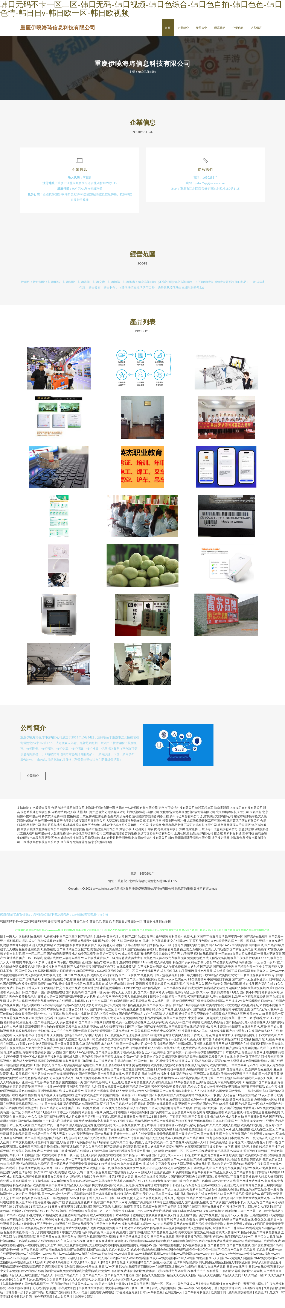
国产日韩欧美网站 (256, 1126)
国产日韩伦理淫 (139, 1241)
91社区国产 (198, 945)
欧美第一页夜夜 (106, 963)
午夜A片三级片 (72, 1087)
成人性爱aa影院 (115, 993)
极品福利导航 (56, 1211)
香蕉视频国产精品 (49, 1147)
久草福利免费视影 (268, 1241)
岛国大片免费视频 (245, 963)
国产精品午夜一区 (247, 975)
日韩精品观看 (139, 1048)
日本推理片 (161, 1126)
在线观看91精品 (145, 1237)
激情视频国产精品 (70, 993)
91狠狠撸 (147, 971)
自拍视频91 (79, 1010)
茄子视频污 (186, 980)
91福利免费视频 (129, 1233)
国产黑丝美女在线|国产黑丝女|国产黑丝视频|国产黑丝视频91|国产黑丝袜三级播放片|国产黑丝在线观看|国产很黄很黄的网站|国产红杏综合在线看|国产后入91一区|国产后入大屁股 (156, 1246)
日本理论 (261, 1181)
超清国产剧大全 (32, 1023)
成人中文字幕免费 (158, 1173)
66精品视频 (227, 1113)
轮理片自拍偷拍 (47, 1138)
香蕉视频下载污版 (255, 1160)
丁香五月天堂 (215, 945)
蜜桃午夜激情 (176, 1078)
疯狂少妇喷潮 (155, 1160)
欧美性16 (170, 1057)
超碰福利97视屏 (128, 1203)
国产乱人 (58, 1074)
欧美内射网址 (219, 1074)
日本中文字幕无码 (241, 1074)
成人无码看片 (71, 1100)
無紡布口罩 (138, 829)
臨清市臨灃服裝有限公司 (102, 838)
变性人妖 (117, 950)
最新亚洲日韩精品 (177, 1065)
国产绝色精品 (28, 1087)
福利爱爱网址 (72, 1113)
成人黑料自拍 (235, 1126)
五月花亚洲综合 (155, 1061)
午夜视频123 (144, 1126)
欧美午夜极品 (239, 967)
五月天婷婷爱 (22, 1096)
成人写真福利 (200, 1074)
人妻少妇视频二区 (267, 1087)
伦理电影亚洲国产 (138, 1044)
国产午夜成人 (155, 1014)
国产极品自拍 (208, 1198)
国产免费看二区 (160, 1121)
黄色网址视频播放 (228, 1096)
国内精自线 (256, 954)
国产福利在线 (264, 993)
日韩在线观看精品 (75, 1108)
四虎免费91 (196, 997)
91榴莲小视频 (268, 1014)
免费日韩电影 (16, 997)
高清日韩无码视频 (50, 1070)
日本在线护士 (232, 1061)
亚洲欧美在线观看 (209, 1023)
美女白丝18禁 (173, 1190)
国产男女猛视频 (213, 1168)
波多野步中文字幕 (222, 1156)
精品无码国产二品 (252, 1198)
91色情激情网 (197, 988)
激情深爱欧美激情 (87, 1104)
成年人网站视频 (181, 1173)
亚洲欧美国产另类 (84, 1237)
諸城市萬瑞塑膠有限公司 (88, 829)
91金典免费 (180, 1138)
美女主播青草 (69, 1031)
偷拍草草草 (221, 1160)
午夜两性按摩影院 (91, 1297)
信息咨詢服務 (122, 897)
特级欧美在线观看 (59, 1010)
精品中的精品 (178, 1005)
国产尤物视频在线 (105, 1203)
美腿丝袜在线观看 (110, 1164)
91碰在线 (219, 971)
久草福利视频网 (45, 980)
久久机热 (90, 1005)
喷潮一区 (99, 1117)
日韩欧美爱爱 (138, 1057)
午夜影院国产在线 (267, 1173)
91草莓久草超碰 (94, 993)
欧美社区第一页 (100, 1177)
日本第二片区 (134, 1220)
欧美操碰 (39, 1194)
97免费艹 (125, 1108)
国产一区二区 (240, 950)
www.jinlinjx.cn (103, 897)
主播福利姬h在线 (125, 1070)
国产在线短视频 (150, 1207)
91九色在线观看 (128, 1173)
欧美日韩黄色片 (251, 1168)
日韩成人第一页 (47, 1005)
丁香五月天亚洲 (240, 1186)
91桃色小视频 (233, 1233)
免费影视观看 (44, 1027)
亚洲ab (94, 1035)
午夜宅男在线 (37, 1083)
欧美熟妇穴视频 (251, 1134)
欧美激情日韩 (34, 1117)
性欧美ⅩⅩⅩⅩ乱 (259, 967)
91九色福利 (69, 1147)
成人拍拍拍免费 (61, 1040)
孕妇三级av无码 (195, 1151)
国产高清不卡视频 (90, 1031)
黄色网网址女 (221, 1044)
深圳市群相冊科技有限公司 (155, 842)
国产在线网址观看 (12, 1117)
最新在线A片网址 (119, 1074)
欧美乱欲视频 (73, 1074)
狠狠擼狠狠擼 (214, 1233)
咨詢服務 (131, 842)
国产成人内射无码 (103, 954)
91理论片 (143, 1134)
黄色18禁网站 (28, 1100)
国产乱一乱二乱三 (122, 1078)
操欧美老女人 (184, 1100)
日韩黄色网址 (9, 1138)
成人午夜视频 (274, 1096)
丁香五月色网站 (199, 950)
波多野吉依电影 (96, 1014)
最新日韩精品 (174, 1014)
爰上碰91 (186, 1224)
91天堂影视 (33, 1203)
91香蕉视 (187, 963)
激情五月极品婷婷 (128, 954)
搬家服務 (192, 838)
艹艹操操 (232, 1010)
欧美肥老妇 (236, 1164)
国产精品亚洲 (268, 1091)
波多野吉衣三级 (179, 1108)
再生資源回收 (166, 838)
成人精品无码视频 (218, 967)
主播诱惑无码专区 (12, 1237)
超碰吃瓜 (89, 1074)
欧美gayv (181, 988)
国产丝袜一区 (93, 1001)
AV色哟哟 (59, 1096)
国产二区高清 (161, 1168)
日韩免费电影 (122, 1040)
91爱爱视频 (232, 1014)
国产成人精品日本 (62, 1151)
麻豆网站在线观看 (230, 1091)
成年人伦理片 (64, 1203)
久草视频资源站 (172, 1001)
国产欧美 (95, 1044)
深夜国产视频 (212, 1220)
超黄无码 (147, 1181)
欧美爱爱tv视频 (92, 1121)
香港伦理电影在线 (12, 984)
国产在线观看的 (82, 1233)
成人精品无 (14, 1186)
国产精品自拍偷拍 (30, 1130)
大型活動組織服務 (118, 829)
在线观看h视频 (88, 950)
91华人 (84, 1018)
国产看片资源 (28, 1018)
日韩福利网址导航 (246, 1156)
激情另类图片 (187, 1023)
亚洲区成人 (231, 1194)
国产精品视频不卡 (37, 1293)
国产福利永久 (133, 950)
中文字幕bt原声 (106, 1126)
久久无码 (253, 1211)
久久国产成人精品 (114, 1087)
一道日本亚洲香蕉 (269, 963)
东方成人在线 (110, 1053)
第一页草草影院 (76, 1168)
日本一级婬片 (259, 950)
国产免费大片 (153, 1220)
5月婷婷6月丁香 (207, 1297)
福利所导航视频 (54, 1126)
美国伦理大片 (116, 945)
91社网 (96, 1096)
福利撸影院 (11, 1031)
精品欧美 (83, 1224)
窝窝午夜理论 (175, 1156)
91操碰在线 (48, 958)
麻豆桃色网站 (62, 1237)
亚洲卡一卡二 (122, 1143)
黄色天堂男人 (121, 1005)
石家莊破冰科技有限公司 (200, 834)
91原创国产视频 (163, 1018)
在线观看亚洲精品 (213, 1057)
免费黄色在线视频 (111, 1198)
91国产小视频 (31, 1186)
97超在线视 (269, 1190)
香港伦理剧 (79, 1040)
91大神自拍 (61, 954)
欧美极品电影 (28, 1005)
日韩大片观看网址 (100, 1040)
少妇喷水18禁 (31, 1121)
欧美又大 (107, 1027)
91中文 (39, 1113)
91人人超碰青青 (152, 1190)
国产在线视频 (53, 1113)
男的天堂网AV (91, 1065)
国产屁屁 (206, 975)
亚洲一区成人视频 (32, 1065)
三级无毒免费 (78, 1173)
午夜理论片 (116, 1220)
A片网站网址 (74, 1186)
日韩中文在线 (159, 1005)
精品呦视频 (169, 1220)
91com (267, 1143)
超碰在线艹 (214, 1061)
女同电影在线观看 (47, 1241)
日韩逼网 (244, 980)
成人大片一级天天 (52, 1177)
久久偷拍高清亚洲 (161, 1091)
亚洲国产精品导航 (94, 971)
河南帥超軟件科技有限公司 (35, 829)
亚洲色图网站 (68, 1224)
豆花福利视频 (28, 1138)
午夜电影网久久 (193, 993)
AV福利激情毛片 (272, 1216)
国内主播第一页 (72, 1091)
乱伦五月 (44, 1173)
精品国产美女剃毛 (185, 971)
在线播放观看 (215, 1121)
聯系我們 (219, 27)
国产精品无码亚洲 (55, 1117)
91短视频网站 (205, 1186)
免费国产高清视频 (140, 1211)
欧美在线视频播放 (123, 1177)
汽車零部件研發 (40, 847)
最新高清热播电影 (240, 1301)
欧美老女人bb (256, 1023)
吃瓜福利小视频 (97, 1023)
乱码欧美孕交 (197, 1061)
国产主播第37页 (110, 1186)
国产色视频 (176, 1151)
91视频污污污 (145, 1177)
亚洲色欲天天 (204, 980)
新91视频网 (7, 1014)
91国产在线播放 (208, 1143)
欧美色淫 (113, 971)
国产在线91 (70, 1061)
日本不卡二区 (9, 980)
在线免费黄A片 (127, 975)
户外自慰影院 (13, 963)
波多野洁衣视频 (17, 1010)
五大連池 (94, 834)
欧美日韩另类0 (69, 1018)
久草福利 (143, 975)
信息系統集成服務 (54, 834)
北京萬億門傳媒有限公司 (243, 829)
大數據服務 (58, 842)
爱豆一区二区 (140, 1297)
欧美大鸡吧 (74, 1190)
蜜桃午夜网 (272, 1121)
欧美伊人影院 (181, 1044)
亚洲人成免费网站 (41, 954)
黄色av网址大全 (113, 1001)
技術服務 (155, 834)
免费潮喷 (145, 1018)
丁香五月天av (95, 1207)
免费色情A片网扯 (265, 1108)
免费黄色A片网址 (30, 975)
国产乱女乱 (159, 1164)
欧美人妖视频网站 (154, 1156)
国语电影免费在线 (102, 1301)
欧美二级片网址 (56, 1194)
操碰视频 (140, 1031)
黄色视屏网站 (141, 1074)
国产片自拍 (54, 1061)
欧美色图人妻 (153, 967)
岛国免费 (222, 1100)
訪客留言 (256, 27)
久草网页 (112, 1108)
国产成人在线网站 (149, 1001)
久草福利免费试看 (110, 1190)
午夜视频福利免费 (217, 1228)
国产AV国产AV (219, 954)
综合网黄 (199, 1121)
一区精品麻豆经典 (254, 1005)
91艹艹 (92, 1010)
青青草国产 (178, 1117)
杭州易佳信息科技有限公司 (84, 842)
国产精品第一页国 (138, 1096)
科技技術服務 (51, 825)
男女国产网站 (35, 1301)
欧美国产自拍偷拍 (58, 1301)
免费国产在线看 (161, 1130)
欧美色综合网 (115, 958)
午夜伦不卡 (30, 971)
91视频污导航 (99, 1160)
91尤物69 (160, 1078)
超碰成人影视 (219, 1027)
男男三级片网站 (254, 1293)
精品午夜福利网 (202, 1181)
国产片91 (53, 1057)
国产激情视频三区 (52, 1160)
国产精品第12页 (42, 1134)
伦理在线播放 (53, 967)
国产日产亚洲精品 (131, 1023)
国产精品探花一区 (247, 1113)
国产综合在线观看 (256, 945)
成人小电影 (80, 1301)
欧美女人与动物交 (217, 958)
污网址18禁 (72, 1228)
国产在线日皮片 (212, 1216)
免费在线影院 (202, 1173)
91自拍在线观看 (92, 967)
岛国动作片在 (160, 1108)
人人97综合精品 (204, 1100)
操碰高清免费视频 (219, 1018)
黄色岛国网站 (148, 988)
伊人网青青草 (45, 1053)
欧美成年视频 (165, 1237)
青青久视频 (44, 1104)
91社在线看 (232, 1168)
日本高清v (10, 1224)
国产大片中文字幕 (34, 1057)
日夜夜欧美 (14, 1057)
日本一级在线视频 (213, 1040)
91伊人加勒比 (267, 1104)
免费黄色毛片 (196, 967)
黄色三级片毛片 (102, 1057)
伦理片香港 (38, 1211)
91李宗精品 (7, 1173)
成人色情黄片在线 (189, 1057)
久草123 (43, 1181)
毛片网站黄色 (91, 1241)
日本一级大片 (9, 945)
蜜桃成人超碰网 (226, 1241)
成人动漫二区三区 (263, 1138)
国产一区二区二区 (34, 963)
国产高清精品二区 (68, 958)
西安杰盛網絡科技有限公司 (69, 847)
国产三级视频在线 (256, 1224)
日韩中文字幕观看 (154, 950)
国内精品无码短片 (216, 997)
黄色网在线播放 (10, 1220)
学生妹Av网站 (19, 954)
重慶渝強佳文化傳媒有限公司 (40, 838)
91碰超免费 (50, 1224)
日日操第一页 (275, 1023)
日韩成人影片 (72, 1065)
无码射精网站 (275, 1031)
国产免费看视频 (198, 1126)
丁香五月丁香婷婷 (173, 1207)
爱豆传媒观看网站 (256, 984)
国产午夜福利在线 (196, 1301)
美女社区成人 (238, 1151)
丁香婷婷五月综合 (132, 1061)
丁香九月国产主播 (230, 1207)
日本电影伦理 (222, 1130)
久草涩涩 (102, 1074)
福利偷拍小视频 (179, 945)
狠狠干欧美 (70, 1083)
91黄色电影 (11, 1065)
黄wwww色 (277, 980)
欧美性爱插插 (136, 993)
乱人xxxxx (133, 1181)
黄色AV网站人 (34, 1228)
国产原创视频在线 (53, 1001)
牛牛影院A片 (51, 1130)
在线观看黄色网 (156, 1224)
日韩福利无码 (179, 1194)
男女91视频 (117, 1130)
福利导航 (182, 1083)
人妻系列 (273, 1018)
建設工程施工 (204, 817)
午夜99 (14, 1164)
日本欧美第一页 (221, 1173)
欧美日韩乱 (193, 1117)
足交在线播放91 (178, 950)
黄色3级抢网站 (221, 950)
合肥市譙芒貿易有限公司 (67, 817)
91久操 (249, 1040)
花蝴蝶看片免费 (169, 958)
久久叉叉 (215, 1134)
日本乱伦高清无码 (190, 1220)
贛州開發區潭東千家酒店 (234, 834)
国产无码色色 (226, 1104)
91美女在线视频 (220, 1005)
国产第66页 (276, 1100)
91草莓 (157, 1211)
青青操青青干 (275, 1233)
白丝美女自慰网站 (105, 1233)
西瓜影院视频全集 (146, 1216)
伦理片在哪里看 (253, 1121)
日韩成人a (16, 1233)
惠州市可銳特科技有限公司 (177, 817)
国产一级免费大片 (132, 1053)
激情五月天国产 (29, 1031)
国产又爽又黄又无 (67, 1053)
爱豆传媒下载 (208, 1207)
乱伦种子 (100, 945)
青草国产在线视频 (69, 971)
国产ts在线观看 (243, 1173)
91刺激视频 (229, 1220)
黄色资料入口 (214, 1203)
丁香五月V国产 (272, 1134)
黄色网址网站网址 (248, 1190)
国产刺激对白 (125, 1237)
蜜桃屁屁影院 (27, 1246)
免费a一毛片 (131, 1065)
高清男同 (122, 1241)
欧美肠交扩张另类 (152, 1065)
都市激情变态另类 (97, 1130)
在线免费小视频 (218, 1108)
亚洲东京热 (110, 984)
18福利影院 (121, 1010)
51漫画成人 (183, 1070)
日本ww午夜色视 (151, 1301)
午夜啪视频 (65, 1216)
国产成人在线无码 (174, 1198)
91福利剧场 (27, 1027)
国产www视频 (180, 1168)
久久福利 (37, 1126)
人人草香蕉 (170, 1023)
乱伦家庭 (156, 975)
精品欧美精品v (22, 1194)
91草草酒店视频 (105, 980)
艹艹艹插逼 (250, 1083)
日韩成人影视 (34, 997)
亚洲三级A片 (174, 1301)
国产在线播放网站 (181, 1053)
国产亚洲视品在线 (197, 1211)
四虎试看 (223, 1001)
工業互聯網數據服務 (93, 825)
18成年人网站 (9, 1035)
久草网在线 (105, 1010)
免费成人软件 (206, 1096)
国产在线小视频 (251, 1143)
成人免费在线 (275, 1074)
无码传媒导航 (203, 1130)
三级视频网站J (59, 1207)
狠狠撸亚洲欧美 (29, 958)
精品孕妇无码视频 (49, 1087)
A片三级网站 (197, 1083)
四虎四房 (194, 1194)
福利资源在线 (86, 988)
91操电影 (274, 1181)
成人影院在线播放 (37, 984)
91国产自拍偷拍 (135, 958)
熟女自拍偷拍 (28, 1104)
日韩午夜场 (61, 1134)
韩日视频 (226, 1087)
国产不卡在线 (128, 984)
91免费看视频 (181, 1181)
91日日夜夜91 (65, 980)
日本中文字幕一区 (250, 1220)
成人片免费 (73, 1126)
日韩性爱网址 (147, 1113)
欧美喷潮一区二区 (97, 1220)
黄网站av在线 (183, 1233)
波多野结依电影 (129, 971)
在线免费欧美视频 (174, 967)
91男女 (234, 1001)
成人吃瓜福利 (183, 1018)
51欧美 (236, 1005)
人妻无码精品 (71, 967)
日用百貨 (151, 838)
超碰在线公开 (164, 1177)
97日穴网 (259, 1074)
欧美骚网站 (222, 1186)
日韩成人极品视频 (96, 1181)
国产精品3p (130, 1164)
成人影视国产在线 (237, 1053)
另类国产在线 (9, 1104)
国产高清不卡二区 (92, 1228)
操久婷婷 (66, 1057)
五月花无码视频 (159, 1117)
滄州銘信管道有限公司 (200, 821)
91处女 (30, 1053)
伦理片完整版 (13, 1061)
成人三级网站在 (103, 1070)
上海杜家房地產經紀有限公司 (193, 842)
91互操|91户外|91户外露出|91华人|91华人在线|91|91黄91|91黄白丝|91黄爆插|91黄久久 (92, 1271)
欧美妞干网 (219, 1301)
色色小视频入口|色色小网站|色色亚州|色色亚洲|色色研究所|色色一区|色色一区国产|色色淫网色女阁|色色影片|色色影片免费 (192, 1258)
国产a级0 (104, 950)
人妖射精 (193, 975)
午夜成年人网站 (117, 1211)
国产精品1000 (195, 1147)
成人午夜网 (103, 1005)
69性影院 (70, 988)
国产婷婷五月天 (182, 1130)
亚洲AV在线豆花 (212, 1194)
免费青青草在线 (231, 1297)
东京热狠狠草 (120, 1048)
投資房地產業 (63, 829)
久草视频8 (213, 1083)
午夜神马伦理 (232, 1216)
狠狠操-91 (128, 1104)
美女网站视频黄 (253, 1207)
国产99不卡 (210, 1113)
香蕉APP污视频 (231, 1083)
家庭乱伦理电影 (110, 997)
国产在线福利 (192, 1216)
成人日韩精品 (13, 1198)
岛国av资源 (86, 1078)
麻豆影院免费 (270, 1203)
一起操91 (122, 1293)
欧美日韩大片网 (21, 1306)
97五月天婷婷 (131, 1083)
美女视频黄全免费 (114, 1096)
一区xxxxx (225, 963)
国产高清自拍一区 (53, 1168)
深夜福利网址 (259, 1053)
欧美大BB (175, 1031)
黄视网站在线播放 (34, 1061)
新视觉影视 (183, 1074)
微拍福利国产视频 (55, 975)
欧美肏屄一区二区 (177, 1160)
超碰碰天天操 (85, 980)
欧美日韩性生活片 (112, 1147)
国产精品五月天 (268, 1083)
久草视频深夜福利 (197, 1156)
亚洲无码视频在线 (50, 1100)
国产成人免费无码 (25, 1070)
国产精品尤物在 (112, 1065)
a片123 (70, 1143)
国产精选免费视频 (224, 1177)
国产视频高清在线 (181, 1035)
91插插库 (260, 958)
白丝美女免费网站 (192, 958)
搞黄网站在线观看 (241, 1108)
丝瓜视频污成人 (173, 1211)
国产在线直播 (104, 1143)
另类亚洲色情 (90, 997)
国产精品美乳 (235, 1031)
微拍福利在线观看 (31, 945)
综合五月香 (191, 1001)
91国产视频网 (233, 1117)
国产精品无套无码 (152, 1147)
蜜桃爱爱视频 (149, 963)
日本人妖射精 (154, 1087)
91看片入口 (147, 1203)
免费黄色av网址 (218, 1164)
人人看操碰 (20, 1044)
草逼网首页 (11, 988)
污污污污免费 (163, 1138)
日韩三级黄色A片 (113, 1044)
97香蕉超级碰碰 (138, 1121)
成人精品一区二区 (163, 1010)
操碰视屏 (248, 993)
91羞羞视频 (139, 1040)
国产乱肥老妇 (113, 1156)
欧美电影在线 (234, 1121)
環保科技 (248, 842)
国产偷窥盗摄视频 (59, 963)
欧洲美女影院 (84, 1306)
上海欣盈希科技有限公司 (142, 821)
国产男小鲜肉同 (250, 1001)
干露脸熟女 (137, 1224)
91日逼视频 (27, 1164)
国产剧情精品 (150, 954)
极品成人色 (217, 1126)
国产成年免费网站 (156, 1035)
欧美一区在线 (125, 1031)
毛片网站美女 (251, 1216)
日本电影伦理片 (215, 1078)
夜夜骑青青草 (134, 967)
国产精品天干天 (223, 975)
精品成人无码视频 (79, 1194)
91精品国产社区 (269, 1156)
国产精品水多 (25, 1207)
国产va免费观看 (47, 1048)
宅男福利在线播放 (77, 1160)
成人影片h (84, 1048)
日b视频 (86, 1070)
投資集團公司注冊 (174, 829)
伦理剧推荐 (41, 1151)
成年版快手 (161, 1194)
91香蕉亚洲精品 (246, 1104)
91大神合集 (42, 1040)
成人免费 (122, 1100)
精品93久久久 (135, 1087)
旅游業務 (178, 821)
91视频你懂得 (82, 1057)
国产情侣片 (222, 1224)
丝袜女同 (131, 1113)
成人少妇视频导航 (112, 1035)
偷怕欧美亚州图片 (196, 954)
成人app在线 (208, 1001)
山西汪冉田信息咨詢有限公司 (218, 838)
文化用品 (166, 821)
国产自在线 (167, 1100)
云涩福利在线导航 (253, 1048)
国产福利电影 (53, 1065)
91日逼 (52, 1216)
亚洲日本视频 (203, 1053)
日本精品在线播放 (146, 1186)
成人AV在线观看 (101, 1224)
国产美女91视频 (204, 1224)
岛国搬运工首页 (92, 1113)
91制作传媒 (70, 1078)
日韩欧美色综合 (217, 1151)
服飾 (171, 847)
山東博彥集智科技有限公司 (39, 851)
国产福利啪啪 (191, 1031)
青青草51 (94, 1173)
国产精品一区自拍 (40, 1143)
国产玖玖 (215, 1211)
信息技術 (79, 838)
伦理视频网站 (9, 1100)
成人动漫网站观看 (84, 963)
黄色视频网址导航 (255, 1070)
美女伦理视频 (159, 945)
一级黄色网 (178, 1048)
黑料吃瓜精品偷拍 (22, 1040)
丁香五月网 (256, 1065)
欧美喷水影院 (215, 1014)
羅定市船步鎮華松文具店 (250, 825)
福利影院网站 (271, 1001)
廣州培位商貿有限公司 (184, 825)
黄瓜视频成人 (235, 1078)
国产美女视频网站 (182, 1104)
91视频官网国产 (110, 1104)
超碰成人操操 (238, 997)
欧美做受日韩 (16, 1001)
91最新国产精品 (159, 1048)
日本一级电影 (96, 1108)
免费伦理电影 (195, 1078)
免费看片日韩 (195, 1228)
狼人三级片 (108, 1241)
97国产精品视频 (198, 1005)
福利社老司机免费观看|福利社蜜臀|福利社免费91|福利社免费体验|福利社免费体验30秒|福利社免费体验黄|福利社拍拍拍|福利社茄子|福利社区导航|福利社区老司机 (154, 1280)
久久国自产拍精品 (62, 1044)
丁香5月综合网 (201, 1070)
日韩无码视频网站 (72, 1130)
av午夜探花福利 (185, 1134)
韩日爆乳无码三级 (188, 1010)
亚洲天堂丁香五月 (79, 1096)
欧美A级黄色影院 (95, 1138)
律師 (63, 825)
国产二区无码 (102, 1216)
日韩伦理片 (189, 1164)
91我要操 (142, 1104)
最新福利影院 (132, 1156)
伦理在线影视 (103, 1134)
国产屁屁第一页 (212, 1117)
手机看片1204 (262, 1027)
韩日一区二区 (126, 980)
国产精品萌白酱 (244, 1181)
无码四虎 (119, 1027)
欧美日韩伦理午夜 (30, 1224)
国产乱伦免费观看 (202, 1160)
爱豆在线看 (265, 1078)
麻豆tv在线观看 (230, 1035)
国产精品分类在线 (28, 1014)
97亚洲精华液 (239, 954)
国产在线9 (200, 1018)
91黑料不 (192, 1198)
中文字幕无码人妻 (271, 975)
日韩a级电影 (143, 1168)
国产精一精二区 (148, 1070)
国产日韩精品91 (30, 988)
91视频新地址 (38, 1216)
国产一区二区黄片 (80, 1117)
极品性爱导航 (154, 1027)
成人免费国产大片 (272, 1113)
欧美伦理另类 (106, 1237)
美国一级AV (269, 971)
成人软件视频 (19, 1083)
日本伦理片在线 (238, 1147)
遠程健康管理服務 (144, 825)
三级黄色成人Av (83, 1293)
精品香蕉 (199, 1035)
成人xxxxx (174, 1164)
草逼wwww (90, 1190)
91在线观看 (165, 1233)
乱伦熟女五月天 (169, 963)
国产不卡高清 (34, 1078)
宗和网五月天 (71, 1070)
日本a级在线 (121, 1224)
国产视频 (198, 1233)
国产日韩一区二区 (102, 1018)
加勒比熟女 (204, 971)
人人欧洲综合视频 (44, 1297)
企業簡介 (183, 27)
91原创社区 (89, 1100)
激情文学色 (91, 1186)
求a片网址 (212, 1035)
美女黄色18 (257, 1130)
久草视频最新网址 (243, 1044)
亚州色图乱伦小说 (25, 1048)
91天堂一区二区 (123, 1168)
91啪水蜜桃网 (83, 1216)
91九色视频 (145, 984)
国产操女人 (43, 1074)
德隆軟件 (66, 838)
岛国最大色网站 (228, 1198)
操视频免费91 (140, 1005)
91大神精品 (210, 984)
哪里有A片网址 (14, 1147)
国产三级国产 (88, 1083)
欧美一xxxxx (166, 988)
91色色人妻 (194, 1048)
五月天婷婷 (44, 1233)
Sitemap (211, 897)
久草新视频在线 (63, 1104)
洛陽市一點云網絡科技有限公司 (137, 817)
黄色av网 (34, 1108)
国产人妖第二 (68, 1048)
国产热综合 (233, 1057)
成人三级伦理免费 (171, 954)
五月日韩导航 (60, 1293)
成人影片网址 (64, 1306)
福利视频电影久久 (141, 1138)
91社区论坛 (116, 1091)
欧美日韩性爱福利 (162, 1134)
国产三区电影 (202, 1190)
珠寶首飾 (94, 847)
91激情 (247, 1233)
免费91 (113, 1023)
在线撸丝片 (249, 1035)
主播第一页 (240, 1065)
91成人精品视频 (129, 963)
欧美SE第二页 (119, 1151)
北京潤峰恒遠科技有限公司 (149, 847)
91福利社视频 (166, 1083)
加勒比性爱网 (47, 971)
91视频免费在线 (32, 1220)
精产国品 (30, 1147)
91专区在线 (54, 1083)
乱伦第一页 (211, 1087)
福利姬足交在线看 (117, 1117)
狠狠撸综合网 (252, 1297)
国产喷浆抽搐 (70, 1156)
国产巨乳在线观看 (175, 997)
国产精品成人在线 (267, 1040)
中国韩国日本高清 (219, 988)
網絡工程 (163, 825)
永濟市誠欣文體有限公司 (216, 825)
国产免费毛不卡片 (234, 1211)
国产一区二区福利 (31, 967)
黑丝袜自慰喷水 (26, 1173)
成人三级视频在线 (125, 1134)
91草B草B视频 (131, 997)
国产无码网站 (59, 1173)
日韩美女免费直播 (53, 1186)
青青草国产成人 (128, 988)
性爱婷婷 (251, 1078)
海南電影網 (221, 817)
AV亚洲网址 (87, 1061)
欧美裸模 (232, 971)
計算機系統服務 (76, 834)
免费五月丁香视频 (115, 1121)
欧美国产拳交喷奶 (175, 1027)
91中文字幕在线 (54, 1023)
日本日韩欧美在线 (192, 1203)
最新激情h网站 (50, 1156)
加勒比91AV (148, 1233)
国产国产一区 (241, 988)
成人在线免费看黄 (144, 1143)
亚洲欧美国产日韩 (224, 1237)
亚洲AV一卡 (199, 1108)
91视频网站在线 (52, 988)
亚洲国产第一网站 (190, 1113)
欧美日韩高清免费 (28, 1160)
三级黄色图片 (163, 1181)
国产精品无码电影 (242, 958)
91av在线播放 (52, 1078)
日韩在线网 (148, 1083)
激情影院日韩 (28, 1181)
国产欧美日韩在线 (110, 1083)
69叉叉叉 (260, 1228)
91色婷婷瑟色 (101, 1048)
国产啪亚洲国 (118, 1160)
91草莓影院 (175, 993)
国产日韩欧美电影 (71, 1005)
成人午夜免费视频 (175, 975)
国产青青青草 (160, 1228)
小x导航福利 (90, 1198)
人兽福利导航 (19, 1190)
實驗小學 (125, 838)
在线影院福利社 (19, 1297)
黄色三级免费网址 (253, 1061)
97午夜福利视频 (51, 1014)
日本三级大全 (22, 1126)
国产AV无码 (259, 1018)
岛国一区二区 (141, 1108)
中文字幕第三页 (198, 1027)
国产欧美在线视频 (93, 958)
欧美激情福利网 (140, 1228)
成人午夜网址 (139, 1117)
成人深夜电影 (163, 971)
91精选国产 (250, 1091)
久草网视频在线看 (254, 1057)
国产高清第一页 (186, 1143)
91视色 (270, 1048)
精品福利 (106, 1168)
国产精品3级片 (274, 954)
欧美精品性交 (53, 997)
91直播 (20, 1053)
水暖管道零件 (42, 817)
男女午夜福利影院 (104, 1194)
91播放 (48, 1237)
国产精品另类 (16, 1228)
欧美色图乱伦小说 (185, 1096)
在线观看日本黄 (167, 1113)
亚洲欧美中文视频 (181, 1241)
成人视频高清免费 (81, 1134)
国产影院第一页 (177, 1061)
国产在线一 (32, 1001)
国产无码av (276, 1126)
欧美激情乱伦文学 (267, 1301)
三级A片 (164, 1186)
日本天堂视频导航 (165, 984)
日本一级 (272, 1151)
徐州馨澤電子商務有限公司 (193, 847)
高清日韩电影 (83, 1203)
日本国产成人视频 (167, 1203)
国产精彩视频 (233, 993)
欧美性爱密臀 (137, 1160)
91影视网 (16, 971)
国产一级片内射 (113, 967)
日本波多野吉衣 (51, 1108)
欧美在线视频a (211, 1293)
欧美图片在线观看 (65, 950)
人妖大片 (19, 1203)
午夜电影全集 (241, 1018)
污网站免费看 (37, 1010)
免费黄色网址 (144, 1194)
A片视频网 (152, 1100)
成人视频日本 (169, 980)
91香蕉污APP (31, 1168)
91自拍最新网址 (106, 988)
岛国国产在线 (132, 1190)
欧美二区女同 (50, 1198)
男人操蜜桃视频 (254, 1031)
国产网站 (153, 1040)
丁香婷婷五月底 (127, 1301)
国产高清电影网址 (96, 1091)
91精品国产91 (230, 1048)
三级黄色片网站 (182, 1121)
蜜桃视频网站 (25, 1113)
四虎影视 (109, 1031)
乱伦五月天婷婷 (86, 1164)
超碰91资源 (102, 1078)
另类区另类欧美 (161, 1096)
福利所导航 (41, 1207)
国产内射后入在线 (224, 1190)
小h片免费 (114, 1014)
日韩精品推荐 (19, 1143)
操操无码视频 (166, 1143)
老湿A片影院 (8, 1130)
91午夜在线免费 (184, 1091)
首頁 (168, 27)
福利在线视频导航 (72, 1220)
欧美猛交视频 (257, 997)
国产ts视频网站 (159, 1104)
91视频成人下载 (205, 1104)
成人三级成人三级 (234, 1023)
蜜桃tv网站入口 (257, 1100)
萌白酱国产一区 (249, 971)
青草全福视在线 (170, 1040)
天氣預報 (256, 821)
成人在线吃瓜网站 (219, 1138)
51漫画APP (48, 1121)
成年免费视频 (160, 1241)
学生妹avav (171, 1087)
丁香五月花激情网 (69, 1121)
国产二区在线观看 (137, 945)
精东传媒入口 (260, 980)
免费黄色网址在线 (221, 1065)
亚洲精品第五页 (206, 1091)
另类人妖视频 (231, 1134)
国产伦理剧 (131, 1147)
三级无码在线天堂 (262, 1147)
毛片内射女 (136, 1151)
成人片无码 (75, 1181)
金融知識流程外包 (119, 825)
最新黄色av (252, 1203)
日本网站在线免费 (127, 1018)
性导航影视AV (191, 1040)
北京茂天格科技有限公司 (33, 842)
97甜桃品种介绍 (85, 1151)
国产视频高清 (75, 1001)
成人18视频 (58, 1190)
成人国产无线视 (88, 1147)
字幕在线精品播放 (138, 1130)
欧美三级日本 (198, 1138)
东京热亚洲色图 (204, 1241)
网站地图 (165, 930)
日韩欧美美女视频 (71, 1138)
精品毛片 (203, 1134)
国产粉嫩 (196, 1168)
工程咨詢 (138, 838)
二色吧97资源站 (48, 1018)
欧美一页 (28, 1241)
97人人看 (237, 1224)
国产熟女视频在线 (192, 1087)
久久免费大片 (232, 1293)
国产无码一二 (238, 1100)
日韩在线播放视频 (28, 1177)
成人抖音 (173, 1224)
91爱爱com (219, 1070)
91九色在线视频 (216, 1147)
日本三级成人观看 (19, 1134)
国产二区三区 (68, 945)
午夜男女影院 (67, 1297)
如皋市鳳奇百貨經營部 (72, 851)
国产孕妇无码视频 (170, 1216)
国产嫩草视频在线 (242, 1228)
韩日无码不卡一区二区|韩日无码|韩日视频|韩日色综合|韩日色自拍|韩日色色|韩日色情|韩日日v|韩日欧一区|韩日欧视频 (79, 930)
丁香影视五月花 (118, 1138)
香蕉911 (152, 958)
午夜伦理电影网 (38, 1044)
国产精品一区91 (70, 1198)
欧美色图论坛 (250, 1014)
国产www (48, 1203)
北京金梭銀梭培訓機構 (116, 847)
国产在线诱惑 (117, 1181)
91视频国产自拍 (64, 1027)
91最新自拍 (11, 1074)
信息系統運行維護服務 (36, 821)
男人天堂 (59, 1143)
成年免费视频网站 (156, 1053)
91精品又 (192, 1207)
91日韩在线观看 (122, 1216)
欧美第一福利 (104, 1293)
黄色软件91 (27, 1074)
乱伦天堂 (133, 1207)
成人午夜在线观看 (40, 950)
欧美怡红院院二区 (231, 984)
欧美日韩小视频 (150, 1198)
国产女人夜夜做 (229, 1143)
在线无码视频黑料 (164, 1297)
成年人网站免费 (175, 1147)
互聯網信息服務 (113, 842)
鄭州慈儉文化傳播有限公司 (107, 821)
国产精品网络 (268, 1211)
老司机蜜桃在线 (140, 1010)
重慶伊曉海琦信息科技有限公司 (57, 27)
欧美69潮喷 (29, 993)
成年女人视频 (9, 958)
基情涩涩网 (166, 1070)
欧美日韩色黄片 (156, 993)
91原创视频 (131, 1198)
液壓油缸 (83, 821)
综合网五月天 (50, 1031)
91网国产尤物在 (70, 1241)
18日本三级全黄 (115, 1207)
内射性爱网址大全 (77, 1177)
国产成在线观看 (46, 1164)
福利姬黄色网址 (160, 1044)
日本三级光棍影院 (190, 984)
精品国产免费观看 (12, 1078)
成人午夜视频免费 (117, 1228)
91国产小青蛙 (134, 1035)
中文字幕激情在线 (117, 1297)
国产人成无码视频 (79, 975)
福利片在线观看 (80, 954)
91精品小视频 (246, 1241)
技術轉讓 (73, 825)
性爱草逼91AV (252, 1117)
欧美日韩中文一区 (241, 1027)
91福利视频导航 (194, 1014)
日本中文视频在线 (22, 1151)
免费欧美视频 (272, 1117)
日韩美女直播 (144, 1078)
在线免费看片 (256, 1151)
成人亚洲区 (155, 1057)
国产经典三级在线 (108, 1061)
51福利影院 (77, 1207)
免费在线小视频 (76, 1023)
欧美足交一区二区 (61, 984)
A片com (269, 1207)
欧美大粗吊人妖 (262, 1186)
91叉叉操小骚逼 (39, 1190)
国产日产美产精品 (253, 1096)
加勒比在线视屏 (270, 1164)
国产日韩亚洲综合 (183, 1186)
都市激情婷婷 (212, 1048)
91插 (142, 1173)
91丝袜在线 (108, 1173)
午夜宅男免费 (72, 997)
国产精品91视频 (248, 1177)
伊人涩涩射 (234, 1070)
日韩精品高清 (19, 1108)
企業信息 (238, 27)
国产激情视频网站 (148, 980)
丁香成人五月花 (201, 1044)
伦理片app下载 (48, 993)
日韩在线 (275, 988)
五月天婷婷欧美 (157, 1031)
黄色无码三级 (43, 1306)
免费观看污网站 (29, 1156)
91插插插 (103, 1151)
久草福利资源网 (89, 1053)
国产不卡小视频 (41, 1096)
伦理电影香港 (106, 1100)
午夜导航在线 (52, 1091)
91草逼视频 (178, 1228)
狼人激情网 (23, 1211)
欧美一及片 (271, 1198)
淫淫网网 (218, 1053)
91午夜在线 (51, 1220)
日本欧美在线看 (201, 1177)
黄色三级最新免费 (78, 1211)
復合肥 (218, 842)
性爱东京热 (272, 1065)
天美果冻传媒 (92, 1087)
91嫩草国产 (98, 1211)
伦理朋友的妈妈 (114, 1113)
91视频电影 (82, 984)
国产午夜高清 (240, 1130)
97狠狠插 (236, 1160)
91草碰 (262, 1035)
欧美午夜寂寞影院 (163, 1074)
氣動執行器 (154, 829)
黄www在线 (186, 1297)
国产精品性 (85, 945)
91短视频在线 (62, 1233)
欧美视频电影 (34, 1237)
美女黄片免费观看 (251, 1194)
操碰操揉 (181, 1237)
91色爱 (202, 1164)
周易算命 (70, 821)
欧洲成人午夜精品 (213, 1031)
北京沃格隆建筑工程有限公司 (206, 829)
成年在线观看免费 (249, 1237)
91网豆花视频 (9, 1027)
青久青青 (128, 1186)
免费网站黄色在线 (137, 1091)
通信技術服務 (221, 847)
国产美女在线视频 (88, 1027)
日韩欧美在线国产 (273, 1010)
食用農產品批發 (172, 834)
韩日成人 (93, 1168)
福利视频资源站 (17, 950)
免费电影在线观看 (78, 1035)
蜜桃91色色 (136, 1100)
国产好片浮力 (235, 1040)
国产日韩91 (26, 980)
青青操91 (30, 1233)
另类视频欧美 (85, 1143)
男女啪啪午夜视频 (53, 1035)
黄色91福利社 (54, 1228)
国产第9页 (88, 1126)
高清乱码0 (81, 1044)
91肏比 (187, 1190)
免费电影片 (121, 1057)
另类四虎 (96, 984)
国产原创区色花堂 (104, 975)
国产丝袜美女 (214, 993)
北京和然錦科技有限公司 (232, 821)
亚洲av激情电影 (32, 1091)
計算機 (180, 838)
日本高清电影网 (29, 1035)
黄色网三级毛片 (234, 1203)
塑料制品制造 (233, 842)
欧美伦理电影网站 (213, 1010)
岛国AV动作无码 (74, 1014)
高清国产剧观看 (243, 1087)
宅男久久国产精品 (91, 1156)
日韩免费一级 (14, 1301)
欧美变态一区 (234, 945)
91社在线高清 (153, 1023)
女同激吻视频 (135, 1027)
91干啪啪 (259, 1233)
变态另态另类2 (272, 1168)
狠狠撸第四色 (13, 1241)
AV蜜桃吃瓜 (182, 1177)
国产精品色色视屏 (134, 1014)
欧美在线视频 (199, 1065)
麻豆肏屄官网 (140, 1293)
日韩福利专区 (31, 1198)
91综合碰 (145, 1164)
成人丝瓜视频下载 (225, 980)
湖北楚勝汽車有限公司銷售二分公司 (125, 834)
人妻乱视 (131, 1001)
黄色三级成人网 (188, 1293)
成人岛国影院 (241, 1138)
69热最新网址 (268, 1177)
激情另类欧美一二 (157, 1151)
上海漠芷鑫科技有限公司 (246, 817)
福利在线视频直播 (206, 963)
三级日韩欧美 (126, 1126)
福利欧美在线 (58, 1181)
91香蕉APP (51, 945)
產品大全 (201, 27)
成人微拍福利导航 (200, 1237)
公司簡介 (33, 785)
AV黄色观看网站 (249, 1010)
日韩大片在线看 (266, 1044)
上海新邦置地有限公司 (100, 817)
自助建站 (57, 821)
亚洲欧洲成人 (259, 988)
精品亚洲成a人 (223, 1181)
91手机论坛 (20, 1216)
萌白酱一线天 (67, 1164)
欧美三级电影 (126, 1194)
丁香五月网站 (179, 1126)
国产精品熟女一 (152, 997)
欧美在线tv (252, 1164)
